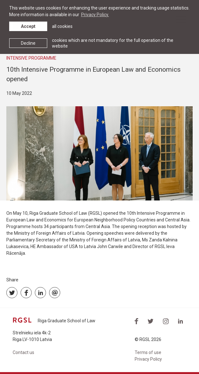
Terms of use (148, 352)
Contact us (23, 352)
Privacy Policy (148, 359)
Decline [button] (28, 43)
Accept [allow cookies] (28, 26)
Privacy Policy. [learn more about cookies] (95, 14)
